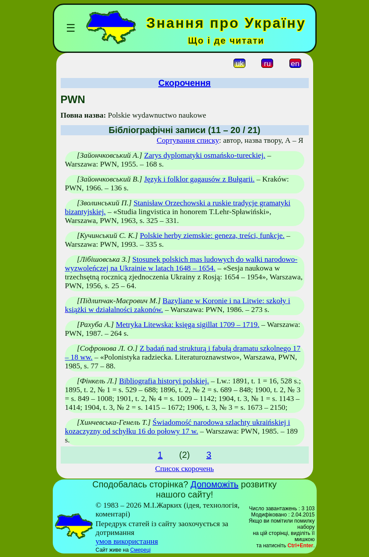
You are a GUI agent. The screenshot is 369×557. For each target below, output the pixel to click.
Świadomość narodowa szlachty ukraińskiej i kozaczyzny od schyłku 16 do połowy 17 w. (177, 426)
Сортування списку (188, 140)
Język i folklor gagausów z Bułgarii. (199, 179)
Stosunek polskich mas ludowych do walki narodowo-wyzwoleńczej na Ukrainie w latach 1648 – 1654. (181, 263)
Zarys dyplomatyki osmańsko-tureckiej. (205, 155)
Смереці (140, 550)
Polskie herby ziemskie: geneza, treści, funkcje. (212, 235)
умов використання (126, 541)
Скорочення (184, 83)
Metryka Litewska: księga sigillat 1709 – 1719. (187, 324)
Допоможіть (214, 484)
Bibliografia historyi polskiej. (164, 381)
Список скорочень (184, 468)
